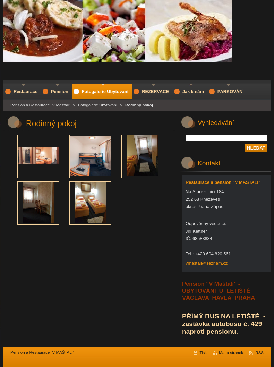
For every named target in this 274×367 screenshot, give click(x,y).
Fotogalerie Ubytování (97, 105)
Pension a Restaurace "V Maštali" (40, 105)
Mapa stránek (231, 353)
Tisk (203, 353)
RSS (259, 353)
